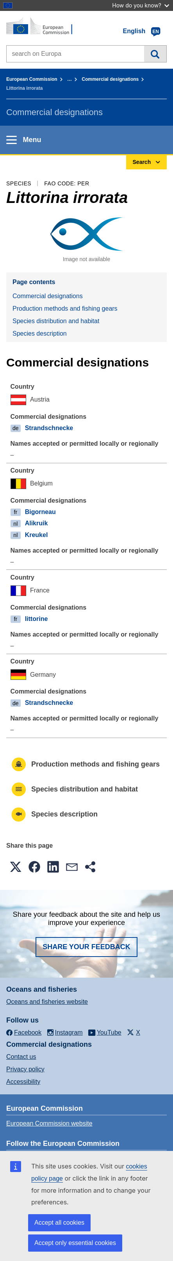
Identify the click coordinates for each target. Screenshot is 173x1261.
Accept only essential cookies (75, 1243)
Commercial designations (110, 79)
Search (155, 54)
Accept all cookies (59, 1222)
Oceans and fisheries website (47, 1001)
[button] (15, 867)
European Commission (31, 79)
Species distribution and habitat (55, 321)
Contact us (21, 1056)
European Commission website (49, 1123)
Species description (39, 333)
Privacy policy (25, 1069)
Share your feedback (86, 947)
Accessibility (23, 1081)
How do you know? (140, 5)
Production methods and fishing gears (65, 308)
